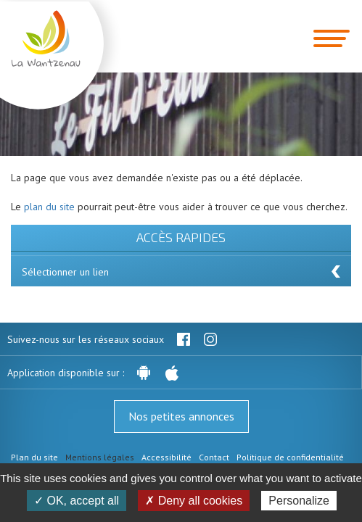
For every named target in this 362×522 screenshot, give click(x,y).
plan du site (49, 206)
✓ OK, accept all (76, 500)
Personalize (298, 500)
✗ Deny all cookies (193, 500)
